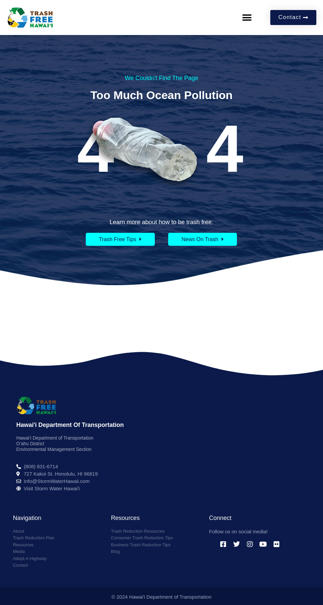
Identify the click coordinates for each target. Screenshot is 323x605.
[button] (246, 17)
